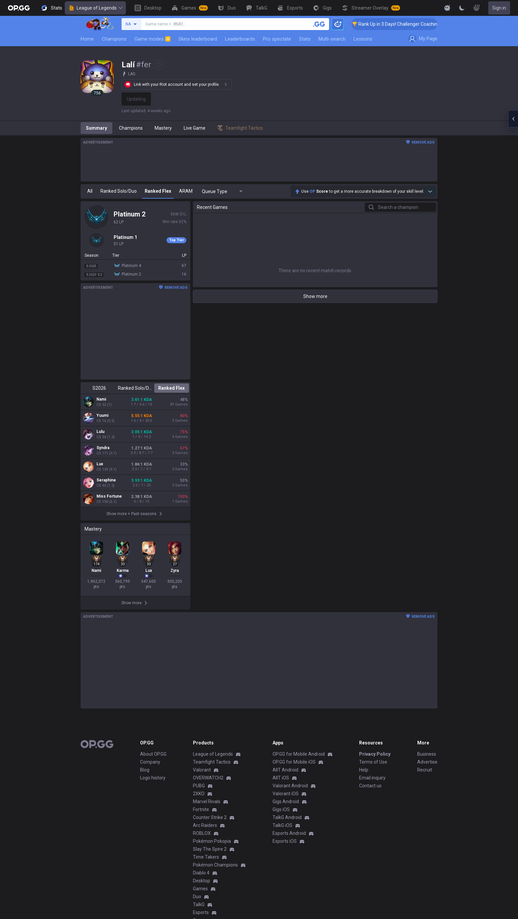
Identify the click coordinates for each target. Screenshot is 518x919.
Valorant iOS (286, 793)
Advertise (427, 762)
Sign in (499, 8)
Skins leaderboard (197, 39)
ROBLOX (202, 833)
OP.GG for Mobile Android (299, 754)
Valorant (202, 769)
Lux (99, 464)
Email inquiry (372, 777)
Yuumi (102, 415)
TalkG (198, 904)
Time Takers (206, 857)
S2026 (99, 388)
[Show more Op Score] (430, 191)
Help (363, 769)
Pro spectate (277, 39)
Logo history (153, 777)
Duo (197, 896)
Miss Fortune (109, 496)
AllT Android (285, 769)
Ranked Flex (171, 388)
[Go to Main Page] (19, 8)
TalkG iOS (282, 825)
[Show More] (447, 8)
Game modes (152, 39)
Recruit (424, 769)
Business (426, 754)
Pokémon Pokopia (212, 841)
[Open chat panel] (513, 118)
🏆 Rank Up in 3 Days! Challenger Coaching (405, 24)
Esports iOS (285, 841)
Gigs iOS (281, 809)
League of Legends (95, 8)
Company (150, 762)
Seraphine (106, 480)
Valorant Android (290, 785)
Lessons (362, 39)
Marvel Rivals (206, 801)
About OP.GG (153, 754)
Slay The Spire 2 (210, 849)
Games (200, 888)
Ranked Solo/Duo (135, 388)
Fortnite (201, 809)
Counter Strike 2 (210, 817)
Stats (305, 39)
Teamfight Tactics (212, 762)
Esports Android (289, 833)
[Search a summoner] (319, 24)
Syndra (102, 447)
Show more (315, 296)
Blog (144, 769)
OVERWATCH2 (208, 777)
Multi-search (332, 39)
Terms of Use (373, 762)
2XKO (198, 793)
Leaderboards (240, 39)
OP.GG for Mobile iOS (294, 762)
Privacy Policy (374, 754)
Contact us (370, 785)
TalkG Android (287, 817)
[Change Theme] (461, 8)
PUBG (199, 785)
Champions (114, 39)
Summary (96, 128)
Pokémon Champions (215, 865)
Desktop (201, 880)
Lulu (100, 431)
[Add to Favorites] (158, 64)
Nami (101, 399)
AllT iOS (281, 777)
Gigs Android (286, 801)
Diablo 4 (201, 872)
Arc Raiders (205, 825)
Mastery (163, 128)
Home (87, 39)
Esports (201, 912)
